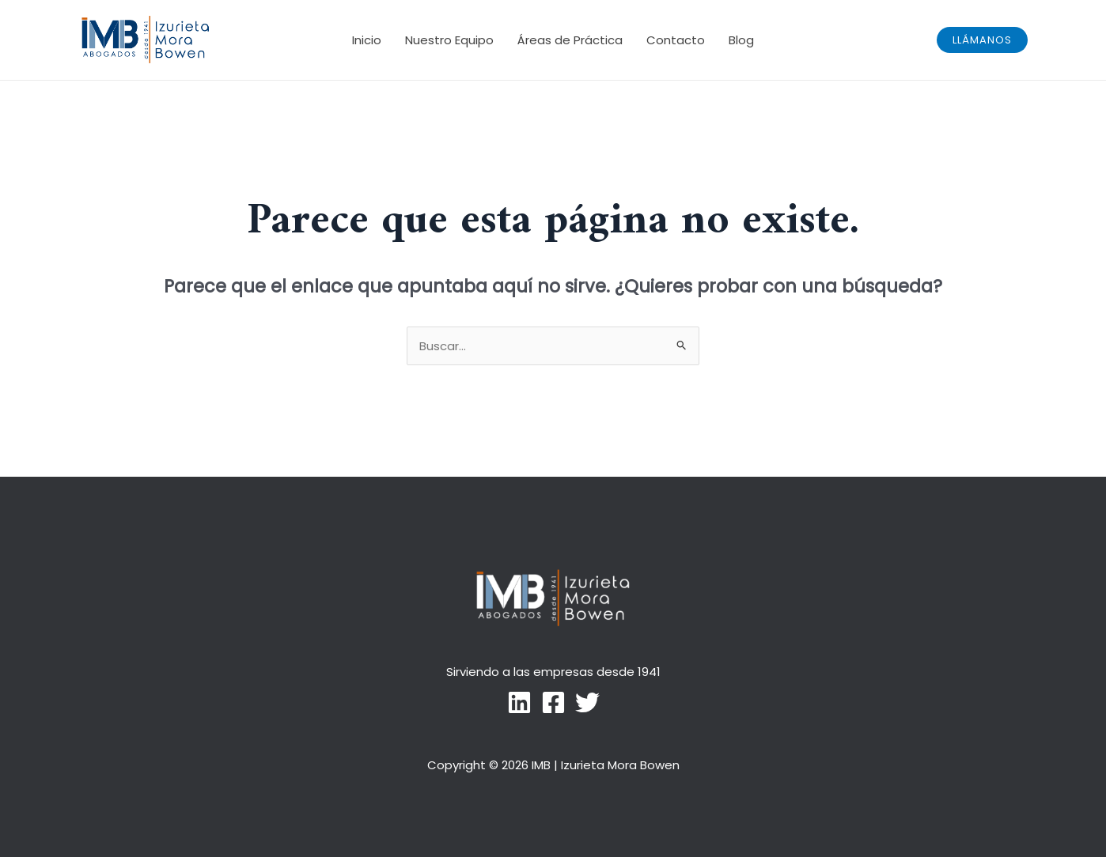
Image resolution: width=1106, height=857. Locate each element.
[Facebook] (553, 702)
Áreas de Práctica (570, 40)
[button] (982, 40)
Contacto (675, 40)
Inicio (366, 40)
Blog (741, 40)
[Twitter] (587, 702)
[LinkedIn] (519, 702)
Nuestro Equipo (449, 40)
